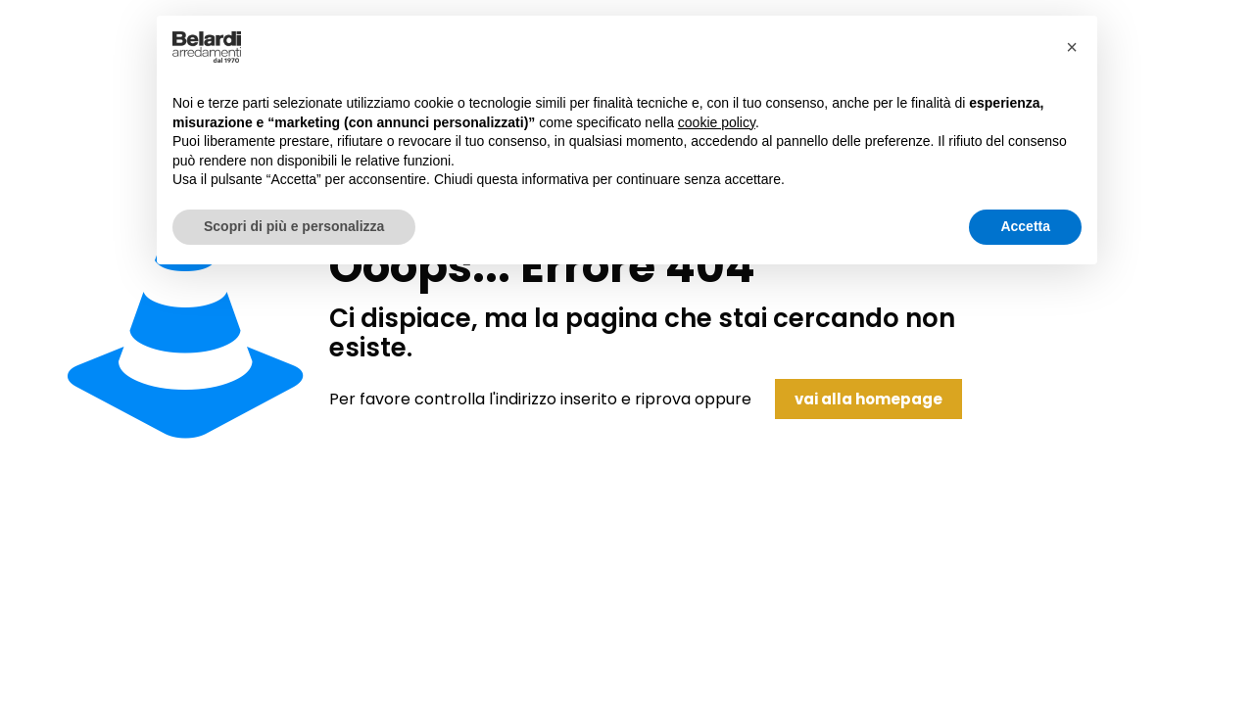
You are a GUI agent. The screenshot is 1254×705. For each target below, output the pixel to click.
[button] (1071, 47)
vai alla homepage (868, 399)
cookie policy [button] (716, 122)
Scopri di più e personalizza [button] (294, 226)
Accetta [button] (1025, 226)
